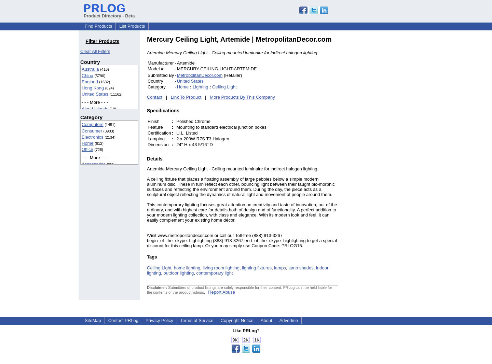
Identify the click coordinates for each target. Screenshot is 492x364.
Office (87, 149)
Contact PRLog (123, 320)
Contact (154, 97)
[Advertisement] (384, 138)
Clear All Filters (95, 51)
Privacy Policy (159, 320)
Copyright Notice (237, 320)
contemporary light (214, 273)
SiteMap (93, 320)
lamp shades (301, 267)
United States (95, 94)
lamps (280, 267)
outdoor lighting (178, 273)
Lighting (200, 86)
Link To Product (186, 97)
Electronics (93, 137)
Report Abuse (221, 292)
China (87, 75)
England (90, 81)
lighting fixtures (257, 267)
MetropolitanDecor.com (200, 75)
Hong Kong (93, 87)
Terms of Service (197, 320)
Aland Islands (95, 108)
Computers (93, 124)
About (266, 320)
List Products (132, 26)
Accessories (94, 164)
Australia (90, 69)
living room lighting (221, 267)
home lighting (187, 267)
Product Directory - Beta (109, 13)
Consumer (92, 131)
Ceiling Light (224, 86)
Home (88, 143)
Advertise (288, 320)
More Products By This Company (242, 97)
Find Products (98, 26)
